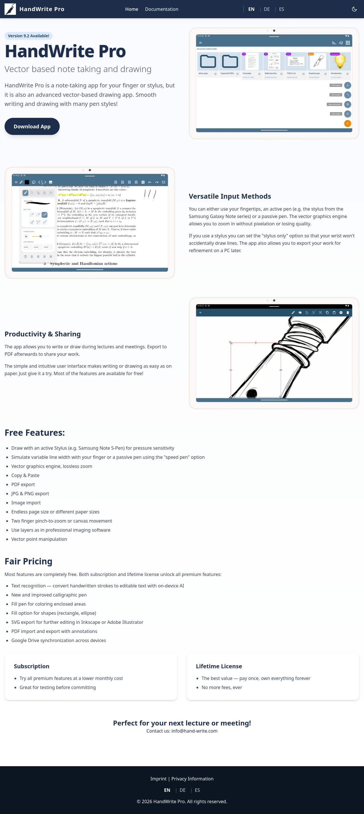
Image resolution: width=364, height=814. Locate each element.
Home (131, 9)
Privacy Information (192, 779)
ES (281, 9)
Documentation (161, 9)
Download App (32, 126)
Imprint (158, 779)
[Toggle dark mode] (354, 9)
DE (267, 9)
